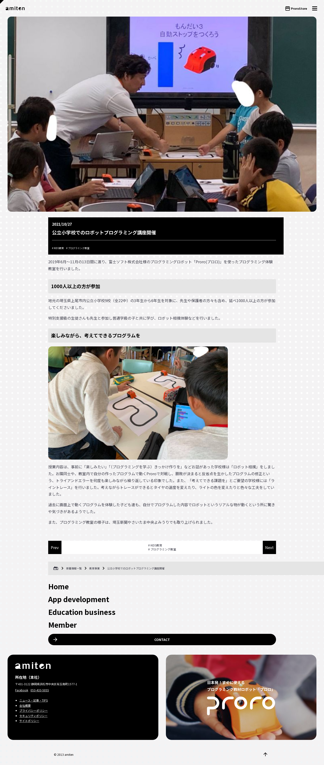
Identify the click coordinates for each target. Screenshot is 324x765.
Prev (55, 547)
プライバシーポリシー (33, 710)
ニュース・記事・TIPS (33, 700)
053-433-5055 (39, 690)
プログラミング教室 (78, 248)
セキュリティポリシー (33, 716)
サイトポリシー (29, 721)
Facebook (21, 690)
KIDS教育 (59, 248)
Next (269, 547)
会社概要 (25, 705)
